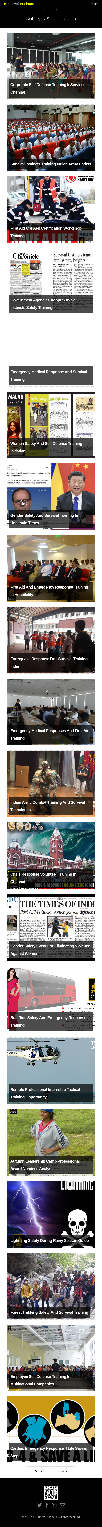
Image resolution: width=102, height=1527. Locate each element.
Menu (95, 4)
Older (38, 1471)
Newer (63, 1471)
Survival (30, 3)
